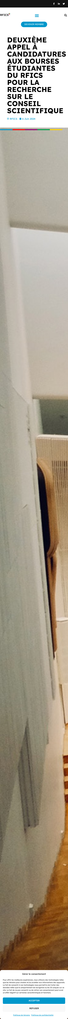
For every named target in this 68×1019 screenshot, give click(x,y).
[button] (37, 15)
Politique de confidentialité (42, 1015)
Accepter (34, 1000)
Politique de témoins (21, 1015)
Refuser (34, 1008)
